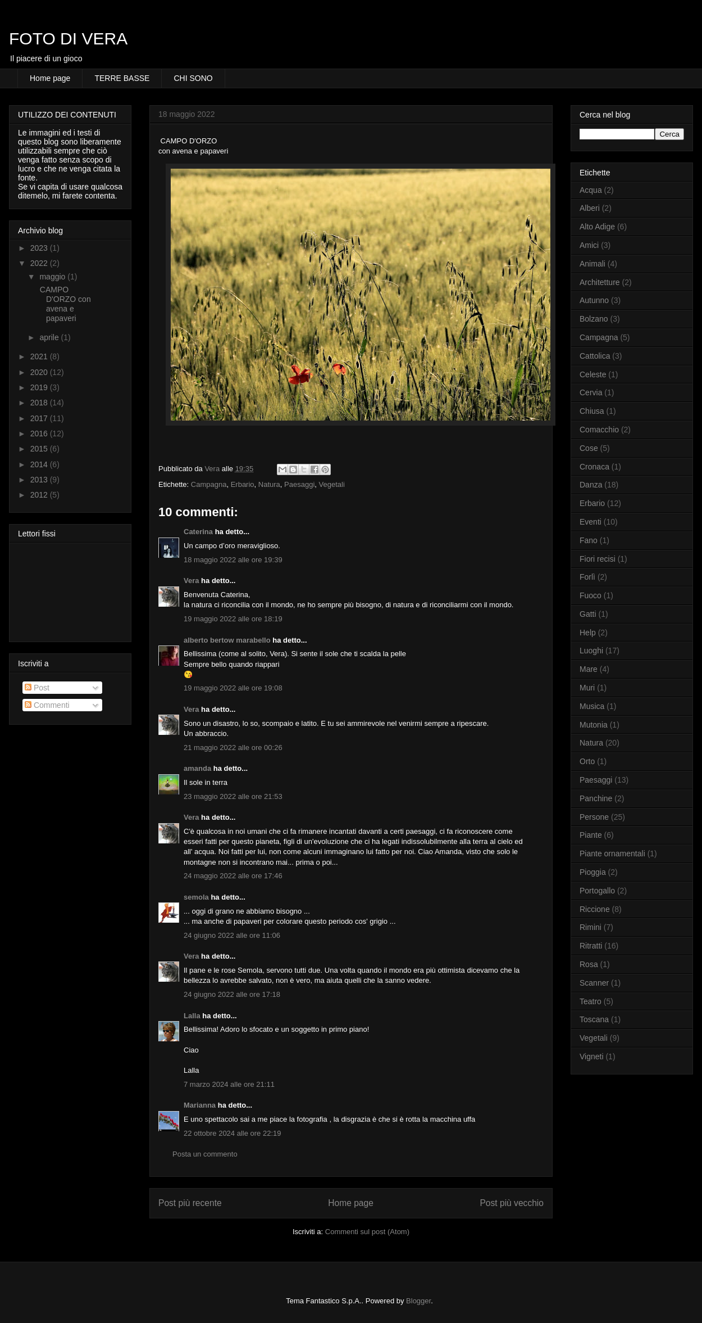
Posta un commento (205, 1154)
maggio (53, 276)
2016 (40, 433)
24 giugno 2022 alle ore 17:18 (232, 994)
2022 (40, 263)
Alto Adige (597, 226)
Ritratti (591, 945)
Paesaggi (299, 484)
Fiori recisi (598, 558)
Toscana (594, 1019)
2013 (40, 479)
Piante (591, 834)
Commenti (47, 705)
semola (196, 897)
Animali (592, 263)
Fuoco (590, 595)
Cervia (591, 392)
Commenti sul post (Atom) (367, 1231)
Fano (589, 540)
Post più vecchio (512, 1203)
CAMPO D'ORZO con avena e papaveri (64, 303)
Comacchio (599, 429)
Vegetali (332, 484)
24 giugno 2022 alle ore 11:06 (232, 935)
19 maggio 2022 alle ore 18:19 (233, 619)
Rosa (589, 964)
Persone (594, 816)
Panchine (596, 798)
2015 (40, 448)
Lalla (192, 1016)
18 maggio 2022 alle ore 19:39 (233, 560)
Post (37, 687)
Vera (191, 580)
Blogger (418, 1301)
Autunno (594, 300)
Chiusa (592, 411)
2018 (40, 402)
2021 (40, 356)
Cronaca (594, 466)
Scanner (594, 982)
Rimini (590, 927)
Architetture (600, 282)
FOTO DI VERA (68, 38)
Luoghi (591, 650)
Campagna (209, 484)
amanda (197, 768)
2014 (40, 464)
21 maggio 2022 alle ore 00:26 (233, 747)
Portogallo (597, 890)
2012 (40, 494)
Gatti (588, 613)
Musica (592, 706)
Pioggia (593, 872)
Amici (589, 245)
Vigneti (592, 1056)
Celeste (593, 374)
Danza (591, 484)
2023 (40, 247)
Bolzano (594, 318)
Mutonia (594, 724)
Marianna (200, 1105)
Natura (269, 484)
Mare (589, 669)
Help (588, 632)
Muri (587, 687)
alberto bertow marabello (227, 640)
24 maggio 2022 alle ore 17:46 (233, 876)
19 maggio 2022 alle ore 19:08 (233, 688)
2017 (40, 418)
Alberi (590, 208)
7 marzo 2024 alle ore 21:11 (229, 1084)
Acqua (591, 190)
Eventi (590, 521)
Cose (589, 448)
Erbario (242, 484)
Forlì (587, 576)
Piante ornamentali (612, 853)
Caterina (198, 531)
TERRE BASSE (121, 78)
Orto (587, 761)
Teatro (590, 1001)
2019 (40, 387)
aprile (50, 337)
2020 (40, 372)
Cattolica (595, 355)
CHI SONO (193, 78)
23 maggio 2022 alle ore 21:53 (233, 796)
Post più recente (190, 1203)
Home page (50, 78)
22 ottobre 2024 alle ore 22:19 (232, 1133)
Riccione (595, 909)
